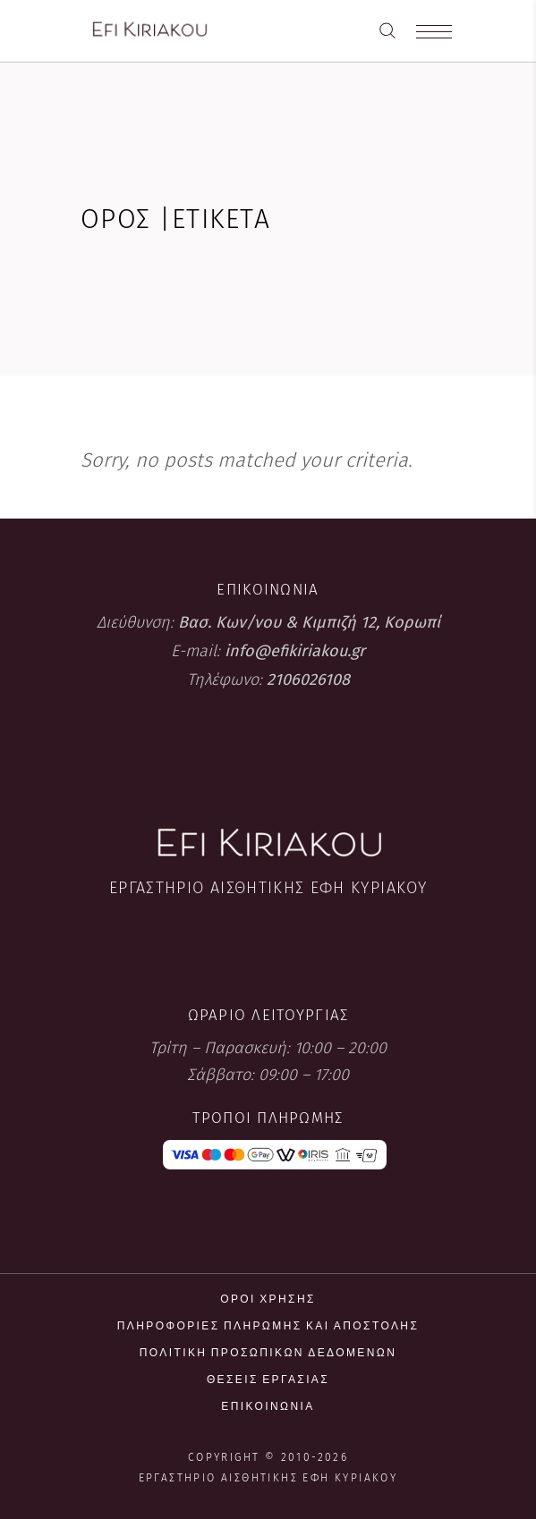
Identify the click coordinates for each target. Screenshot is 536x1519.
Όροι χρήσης (268, 1298)
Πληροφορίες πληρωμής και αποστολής (268, 1325)
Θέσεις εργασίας (268, 1379)
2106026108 (308, 679)
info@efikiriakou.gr (295, 651)
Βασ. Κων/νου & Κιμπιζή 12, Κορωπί (309, 622)
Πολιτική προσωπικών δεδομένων (268, 1352)
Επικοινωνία (267, 1406)
